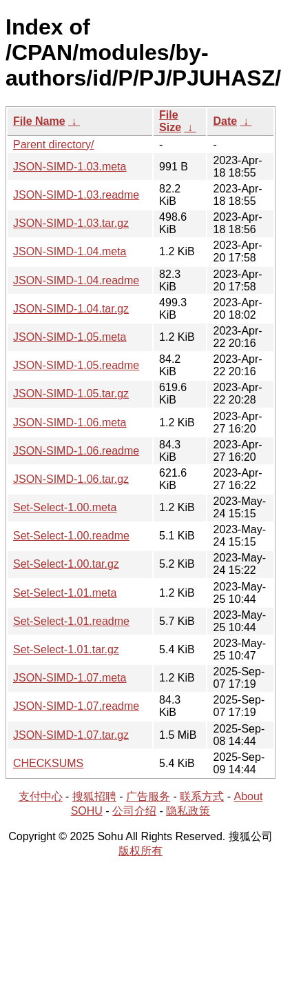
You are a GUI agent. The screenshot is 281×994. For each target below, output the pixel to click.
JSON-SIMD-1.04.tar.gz (71, 309)
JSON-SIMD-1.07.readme (76, 706)
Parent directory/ (53, 144)
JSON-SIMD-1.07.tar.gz (71, 735)
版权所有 (140, 851)
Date (225, 121)
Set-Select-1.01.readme (71, 621)
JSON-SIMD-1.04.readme (76, 280)
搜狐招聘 (94, 796)
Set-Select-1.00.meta (64, 507)
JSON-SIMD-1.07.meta (69, 678)
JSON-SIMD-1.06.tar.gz (71, 479)
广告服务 (148, 796)
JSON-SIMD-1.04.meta (69, 251)
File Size (170, 121)
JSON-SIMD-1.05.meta (69, 337)
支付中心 (41, 796)
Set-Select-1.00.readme (71, 535)
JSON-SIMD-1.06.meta (69, 422)
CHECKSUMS (48, 763)
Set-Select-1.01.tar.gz (66, 649)
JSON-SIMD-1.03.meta (69, 166)
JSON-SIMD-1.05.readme (76, 365)
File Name (39, 121)
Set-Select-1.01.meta (64, 593)
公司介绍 (134, 811)
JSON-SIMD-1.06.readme (76, 451)
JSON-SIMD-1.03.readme (76, 195)
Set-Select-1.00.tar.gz (66, 564)
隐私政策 (188, 811)
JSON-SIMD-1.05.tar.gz (71, 393)
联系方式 (202, 796)
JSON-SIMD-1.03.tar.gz (71, 223)
